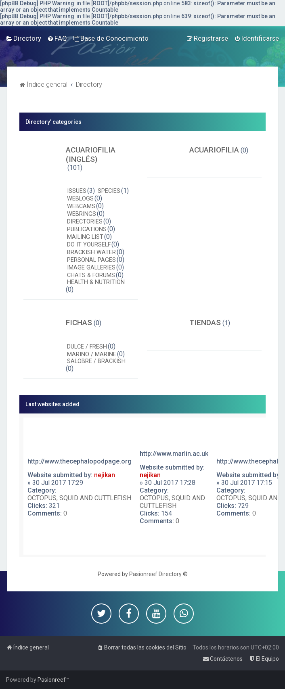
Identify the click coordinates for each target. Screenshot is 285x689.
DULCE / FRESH (87, 346)
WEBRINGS (81, 214)
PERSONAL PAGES (91, 260)
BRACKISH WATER (91, 252)
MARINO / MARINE (91, 354)
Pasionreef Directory (155, 574)
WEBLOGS (80, 198)
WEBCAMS (81, 206)
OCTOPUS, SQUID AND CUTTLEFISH (79, 498)
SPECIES (109, 191)
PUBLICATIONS (87, 229)
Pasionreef (52, 679)
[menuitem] (23, 38)
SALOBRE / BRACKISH (96, 361)
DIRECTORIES (85, 221)
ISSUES (76, 191)
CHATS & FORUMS (91, 275)
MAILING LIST (85, 237)
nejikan (104, 475)
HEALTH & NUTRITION (96, 282)
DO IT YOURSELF (89, 244)
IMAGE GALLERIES (91, 267)
